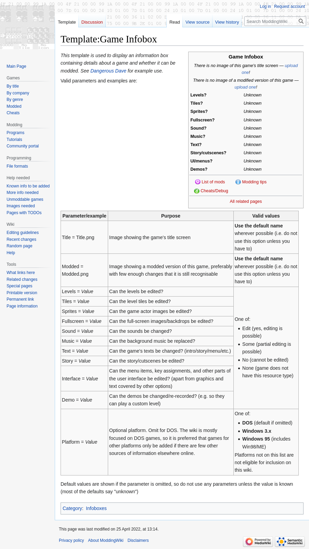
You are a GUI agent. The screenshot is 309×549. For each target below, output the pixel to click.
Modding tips (254, 182)
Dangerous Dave (108, 71)
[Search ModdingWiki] (275, 21)
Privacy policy (71, 540)
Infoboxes (96, 508)
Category (72, 508)
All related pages (246, 201)
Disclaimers (138, 540)
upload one (245, 87)
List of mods (213, 182)
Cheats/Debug (214, 190)
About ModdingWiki (105, 540)
